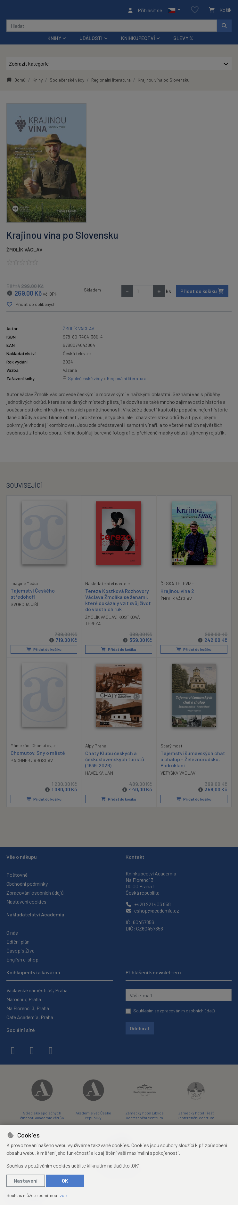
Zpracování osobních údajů (35, 893)
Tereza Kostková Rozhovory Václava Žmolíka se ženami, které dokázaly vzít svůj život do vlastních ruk (118, 601)
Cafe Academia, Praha (29, 1017)
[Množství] (143, 293)
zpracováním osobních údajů (187, 1010)
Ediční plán (17, 941)
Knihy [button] (54, 40)
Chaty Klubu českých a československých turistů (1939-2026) (114, 761)
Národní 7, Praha (23, 999)
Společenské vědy (67, 81)
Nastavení (25, 1180)
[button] (174, 10)
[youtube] (50, 1049)
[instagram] (31, 1049)
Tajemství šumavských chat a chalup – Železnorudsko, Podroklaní (192, 761)
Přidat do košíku (202, 293)
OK (65, 1180)
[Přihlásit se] (144, 10)
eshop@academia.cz (152, 911)
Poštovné (17, 875)
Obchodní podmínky (27, 884)
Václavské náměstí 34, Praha (37, 990)
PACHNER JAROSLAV (32, 762)
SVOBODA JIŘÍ (24, 606)
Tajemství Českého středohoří (33, 595)
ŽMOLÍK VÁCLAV (24, 251)
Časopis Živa (20, 950)
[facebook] (12, 1049)
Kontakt (135, 857)
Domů (16, 81)
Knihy (38, 81)
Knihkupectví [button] (138, 40)
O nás (12, 933)
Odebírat (140, 1028)
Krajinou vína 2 (177, 592)
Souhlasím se (174, 1010)
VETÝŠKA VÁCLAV (177, 774)
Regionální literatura (111, 81)
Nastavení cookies (26, 902)
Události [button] (91, 40)
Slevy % (183, 40)
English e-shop (22, 959)
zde (63, 1195)
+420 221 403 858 (148, 904)
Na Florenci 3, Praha (27, 1008)
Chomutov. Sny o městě (38, 754)
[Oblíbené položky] (195, 11)
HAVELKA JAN (99, 774)
